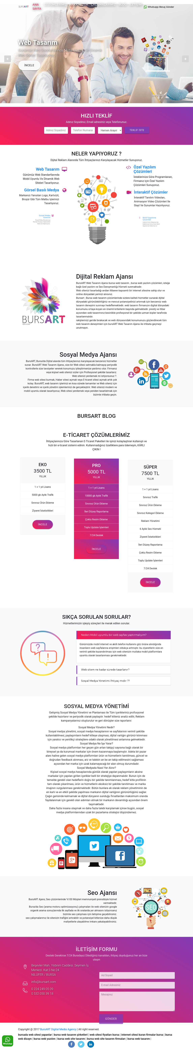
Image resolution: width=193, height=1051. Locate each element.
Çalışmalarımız (103, 4)
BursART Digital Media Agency (58, 1029)
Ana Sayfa (37, 6)
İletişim (135, 4)
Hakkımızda (78, 4)
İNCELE (29, 65)
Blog (122, 4)
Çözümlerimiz (55, 4)
